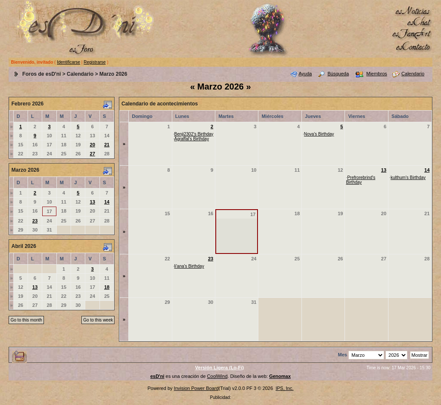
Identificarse (68, 62)
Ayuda (305, 73)
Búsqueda (338, 73)
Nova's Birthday (319, 134)
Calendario (80, 74)
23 (34, 220)
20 (92, 144)
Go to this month (26, 320)
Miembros (376, 73)
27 (92, 153)
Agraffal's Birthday (191, 138)
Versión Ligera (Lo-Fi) (219, 367)
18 (106, 287)
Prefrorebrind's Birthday (360, 180)
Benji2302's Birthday (194, 134)
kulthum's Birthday (408, 177)
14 (106, 201)
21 (106, 144)
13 (92, 201)
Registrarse (95, 62)
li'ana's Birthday (189, 266)
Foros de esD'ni (41, 74)
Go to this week (98, 320)
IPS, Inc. (285, 388)
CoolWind (217, 376)
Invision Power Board (196, 388)
